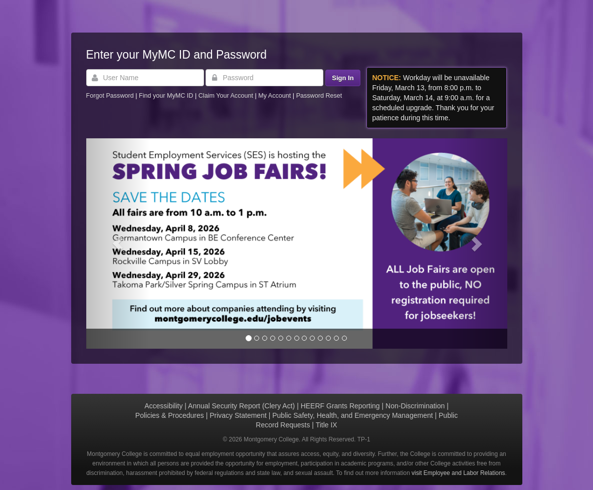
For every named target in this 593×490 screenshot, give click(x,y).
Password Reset (319, 95)
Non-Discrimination (415, 406)
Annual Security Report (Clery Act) (241, 406)
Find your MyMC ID (166, 95)
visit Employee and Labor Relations (458, 472)
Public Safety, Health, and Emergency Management (352, 415)
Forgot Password (110, 95)
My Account (275, 95)
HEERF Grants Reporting (340, 406)
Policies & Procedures (169, 415)
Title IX (326, 425)
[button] (117, 243)
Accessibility (163, 406)
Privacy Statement (238, 415)
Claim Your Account (227, 95)
